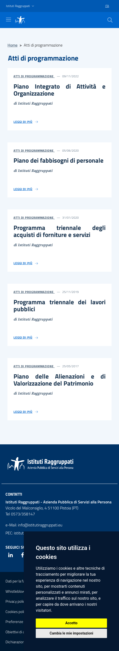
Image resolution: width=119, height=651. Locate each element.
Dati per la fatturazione (23, 581)
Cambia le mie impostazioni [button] (71, 633)
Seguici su (16, 547)
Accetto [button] (71, 623)
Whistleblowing (18, 591)
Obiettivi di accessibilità (24, 632)
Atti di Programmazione (34, 76)
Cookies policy (17, 611)
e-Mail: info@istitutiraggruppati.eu (34, 525)
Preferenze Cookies (21, 621)
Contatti (14, 494)
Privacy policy (16, 601)
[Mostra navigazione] (9, 20)
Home (13, 45)
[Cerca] (110, 20)
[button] (20, 6)
